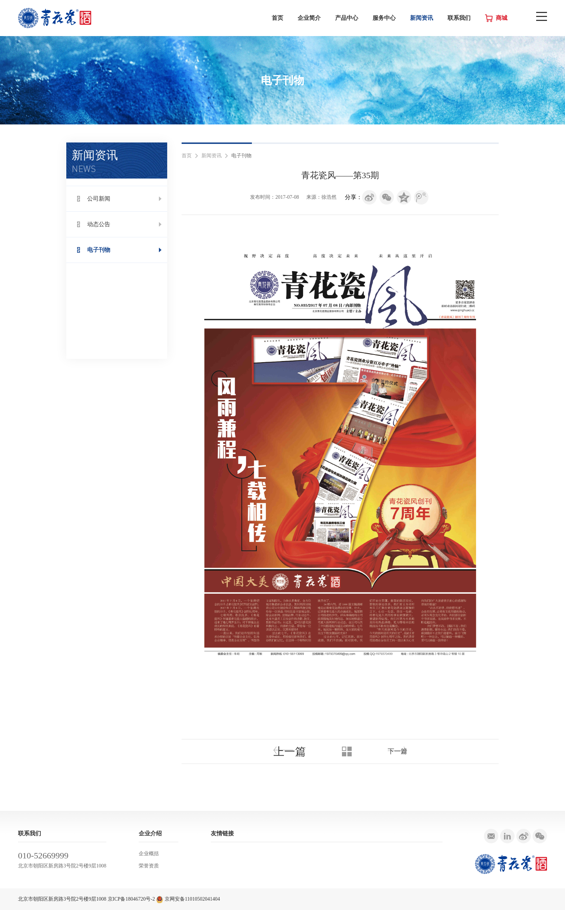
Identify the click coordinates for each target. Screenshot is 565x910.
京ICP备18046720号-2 (131, 899)
